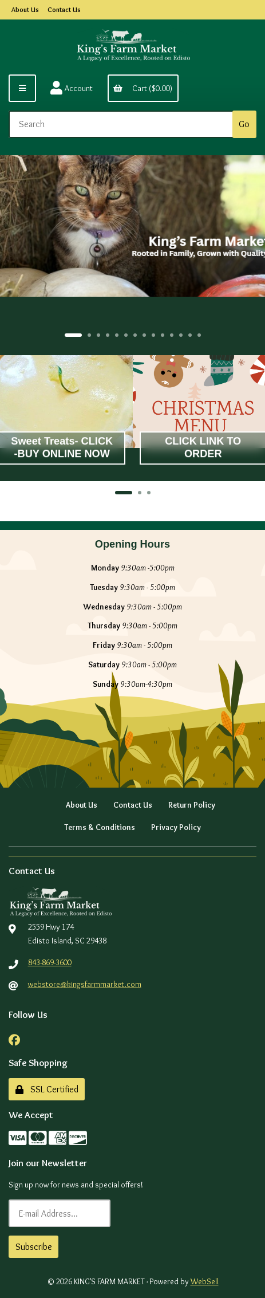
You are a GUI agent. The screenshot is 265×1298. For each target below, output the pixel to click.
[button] (73, 335)
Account (71, 88)
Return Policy (191, 805)
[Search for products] (123, 124)
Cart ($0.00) (142, 88)
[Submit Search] (244, 124)
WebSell (205, 1281)
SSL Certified (46, 1089)
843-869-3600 (50, 962)
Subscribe (33, 1246)
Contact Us (64, 9)
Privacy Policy (176, 827)
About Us (25, 9)
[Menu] (22, 88)
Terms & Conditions (99, 827)
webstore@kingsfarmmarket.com (84, 984)
